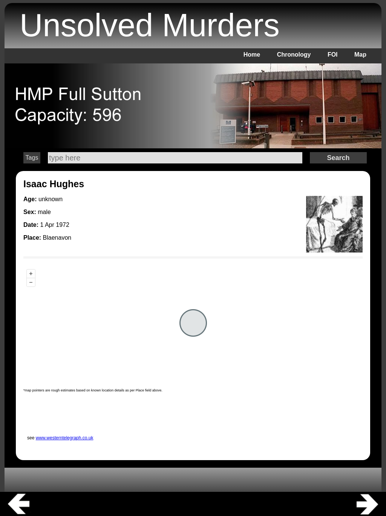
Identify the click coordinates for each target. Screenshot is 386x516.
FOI (333, 54)
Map (360, 54)
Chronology (294, 54)
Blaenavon (57, 237)
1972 (62, 225)
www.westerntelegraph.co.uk (64, 438)
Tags (32, 157)
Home (252, 54)
